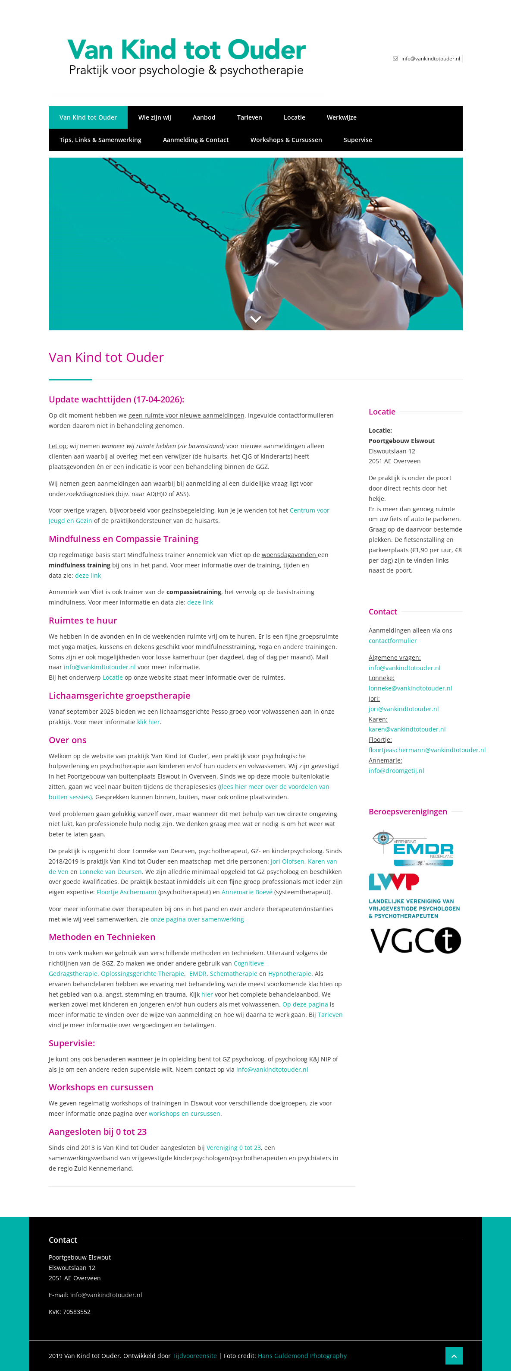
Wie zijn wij (154, 117)
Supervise (358, 140)
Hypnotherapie (289, 973)
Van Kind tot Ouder (88, 117)
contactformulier (393, 640)
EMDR (198, 973)
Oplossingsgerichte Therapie (142, 973)
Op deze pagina (305, 1004)
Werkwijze (342, 117)
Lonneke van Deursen (110, 872)
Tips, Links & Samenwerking (100, 140)
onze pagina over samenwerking (197, 919)
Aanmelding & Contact (196, 140)
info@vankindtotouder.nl (101, 667)
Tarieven (249, 117)
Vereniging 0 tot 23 (234, 1147)
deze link (88, 575)
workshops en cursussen (184, 1113)
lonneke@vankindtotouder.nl (410, 688)
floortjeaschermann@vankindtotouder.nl (427, 750)
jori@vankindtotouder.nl (404, 709)
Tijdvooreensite (194, 1356)
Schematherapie (233, 973)
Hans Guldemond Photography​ (302, 1356)
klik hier (148, 722)
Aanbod (204, 117)
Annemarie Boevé (247, 892)
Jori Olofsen (287, 861)
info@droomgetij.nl (396, 770)
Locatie (294, 117)
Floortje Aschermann (127, 892)
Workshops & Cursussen (286, 140)
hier (207, 994)
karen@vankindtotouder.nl (407, 729)
